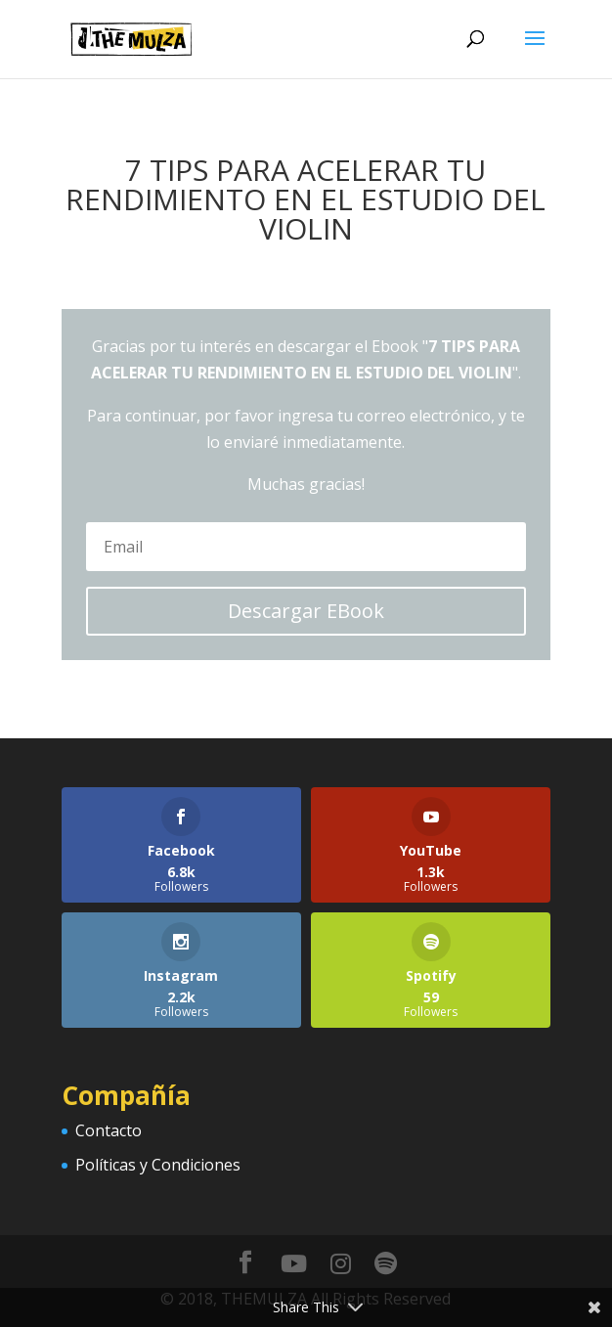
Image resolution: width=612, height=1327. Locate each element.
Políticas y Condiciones (157, 1164)
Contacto (108, 1130)
